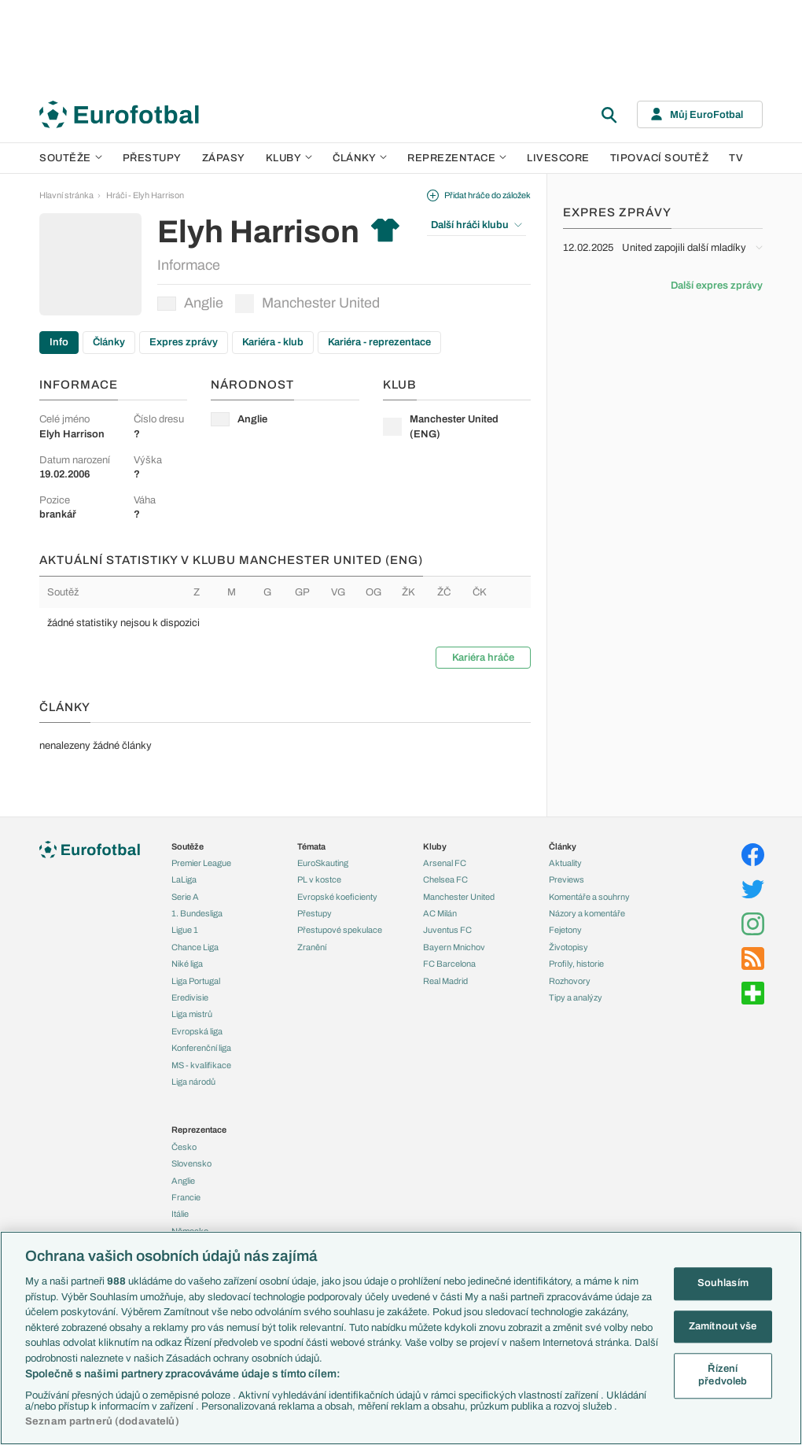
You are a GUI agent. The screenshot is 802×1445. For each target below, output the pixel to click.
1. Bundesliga (197, 913)
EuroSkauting (322, 863)
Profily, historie (576, 963)
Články (109, 342)
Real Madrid (445, 981)
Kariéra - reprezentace (379, 342)
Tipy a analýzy (575, 997)
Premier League (201, 863)
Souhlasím (723, 1282)
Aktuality (565, 863)
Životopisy (568, 947)
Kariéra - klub (273, 342)
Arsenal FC (444, 863)
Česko (184, 1147)
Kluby (289, 158)
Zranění (311, 947)
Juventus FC (447, 929)
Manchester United (307, 303)
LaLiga (184, 879)
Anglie (190, 303)
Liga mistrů (191, 1014)
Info (59, 342)
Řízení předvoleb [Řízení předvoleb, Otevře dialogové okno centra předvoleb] (722, 1376)
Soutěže (70, 158)
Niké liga (187, 963)
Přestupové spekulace (339, 929)
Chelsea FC (445, 879)
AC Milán (440, 913)
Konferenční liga (201, 1047)
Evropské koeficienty (337, 896)
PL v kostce (319, 879)
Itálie (180, 1213)
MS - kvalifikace (201, 1065)
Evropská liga (197, 1031)
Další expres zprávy (717, 285)
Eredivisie (189, 997)
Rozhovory (569, 981)
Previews (566, 879)
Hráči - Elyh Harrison (145, 195)
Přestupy (152, 158)
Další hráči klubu (476, 224)
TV (736, 158)
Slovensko (191, 1163)
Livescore (558, 158)
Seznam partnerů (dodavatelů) (102, 1421)
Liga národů (193, 1081)
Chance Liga (195, 947)
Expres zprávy (183, 342)
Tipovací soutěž (659, 158)
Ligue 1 (184, 929)
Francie (185, 1197)
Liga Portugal (195, 981)
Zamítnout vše (723, 1326)
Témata (311, 846)
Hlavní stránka (66, 195)
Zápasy (223, 158)
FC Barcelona (449, 963)
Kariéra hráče (483, 657)
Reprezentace (456, 158)
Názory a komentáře (587, 913)
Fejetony (565, 929)
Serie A (185, 896)
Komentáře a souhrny (589, 896)
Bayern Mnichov (454, 947)
